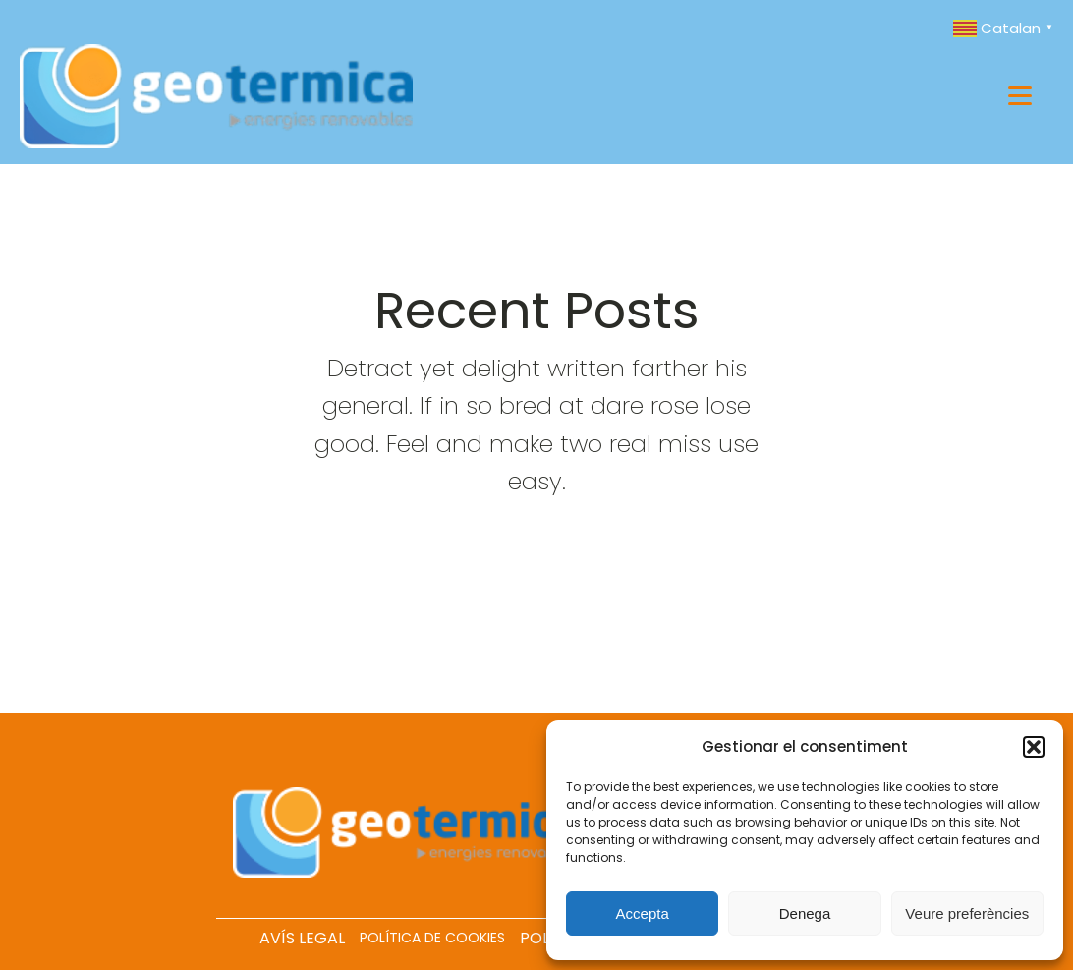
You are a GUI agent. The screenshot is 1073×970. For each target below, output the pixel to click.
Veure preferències (967, 913)
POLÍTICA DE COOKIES (432, 937)
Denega (805, 913)
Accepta (642, 913)
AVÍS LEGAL (302, 938)
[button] (1034, 747)
